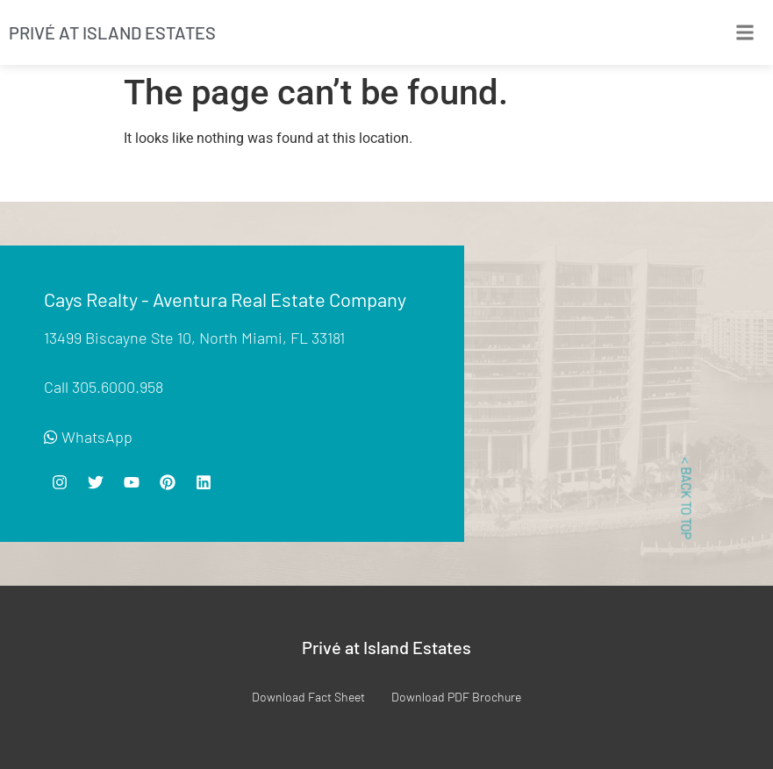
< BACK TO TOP (687, 499)
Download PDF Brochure (456, 696)
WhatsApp (88, 436)
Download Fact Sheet (308, 696)
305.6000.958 (117, 386)
